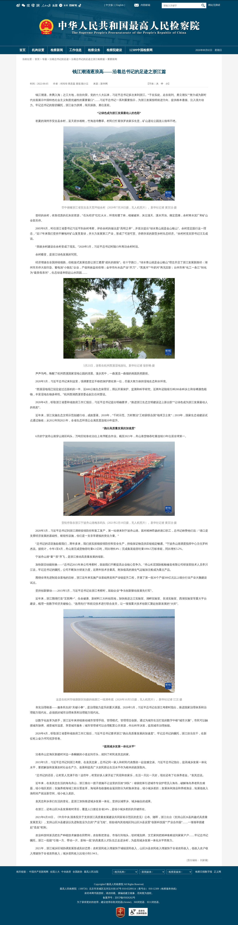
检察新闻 (57, 50)
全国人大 (55, 871)
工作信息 (75, 50)
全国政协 (77, 871)
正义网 (217, 871)
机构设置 (38, 50)
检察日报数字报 (203, 871)
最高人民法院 (91, 871)
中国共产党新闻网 (38, 871)
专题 (44, 59)
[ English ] (120, 5)
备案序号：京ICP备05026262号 (119, 897)
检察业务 (94, 50)
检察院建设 (114, 50)
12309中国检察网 (140, 50)
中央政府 (66, 871)
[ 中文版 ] (109, 5)
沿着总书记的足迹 (59, 59)
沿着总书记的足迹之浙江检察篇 (88, 59)
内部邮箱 (145, 5)
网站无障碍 (214, 5)
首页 (22, 50)
